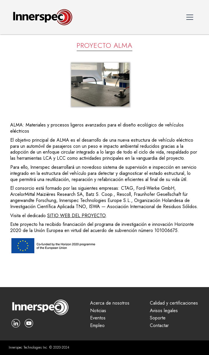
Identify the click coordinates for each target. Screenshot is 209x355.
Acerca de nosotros (109, 303)
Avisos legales (164, 311)
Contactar (159, 326)
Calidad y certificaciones (174, 303)
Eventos (98, 318)
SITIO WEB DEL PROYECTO (76, 215)
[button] (190, 17)
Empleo (97, 326)
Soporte (158, 318)
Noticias (98, 311)
